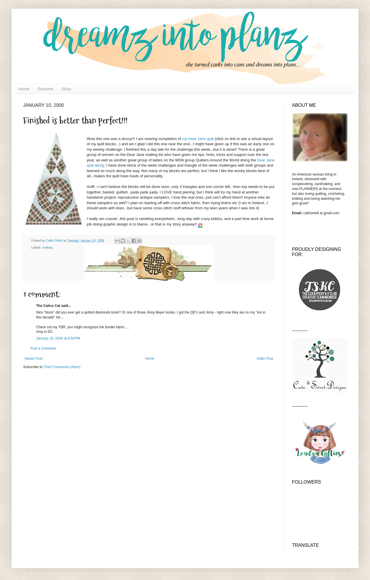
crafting (47, 247)
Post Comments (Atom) (62, 367)
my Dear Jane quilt (198, 139)
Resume (45, 89)
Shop (66, 89)
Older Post (265, 359)
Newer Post (33, 359)
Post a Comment (43, 348)
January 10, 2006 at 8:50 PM (58, 338)
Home (23, 89)
